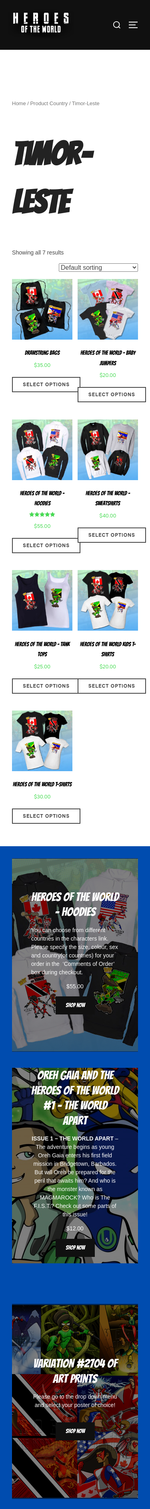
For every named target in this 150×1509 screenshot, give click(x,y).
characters (84, 938)
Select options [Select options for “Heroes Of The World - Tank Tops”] (46, 686)
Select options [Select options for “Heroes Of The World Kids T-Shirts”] (111, 686)
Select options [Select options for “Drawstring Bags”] (46, 384)
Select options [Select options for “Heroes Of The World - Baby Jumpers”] (111, 394)
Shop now (75, 1005)
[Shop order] (98, 267)
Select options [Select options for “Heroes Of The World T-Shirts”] (46, 816)
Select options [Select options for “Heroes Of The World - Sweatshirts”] (111, 535)
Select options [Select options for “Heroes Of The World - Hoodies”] (46, 545)
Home (19, 103)
